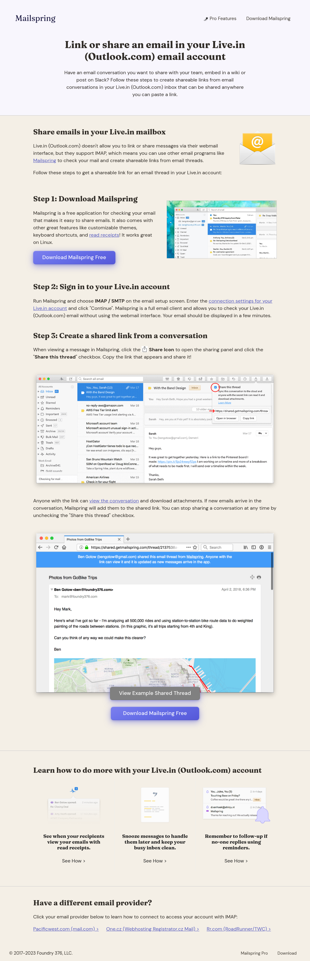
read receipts (104, 235)
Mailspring (35, 18)
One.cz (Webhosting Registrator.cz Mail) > (152, 929)
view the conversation (114, 501)
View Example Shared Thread (155, 693)
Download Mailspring (268, 19)
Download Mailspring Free (74, 257)
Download (287, 953)
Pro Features (219, 19)
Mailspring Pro (254, 953)
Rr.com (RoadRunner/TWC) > (239, 929)
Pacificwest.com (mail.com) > (66, 929)
